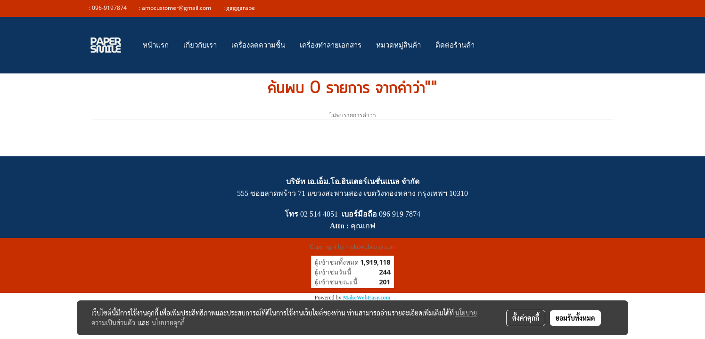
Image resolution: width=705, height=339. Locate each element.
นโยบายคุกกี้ (168, 322)
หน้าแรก (156, 44)
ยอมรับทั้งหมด (575, 318)
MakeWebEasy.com (367, 297)
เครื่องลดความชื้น (258, 44)
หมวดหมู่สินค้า (398, 44)
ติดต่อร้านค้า (455, 44)
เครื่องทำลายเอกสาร (330, 44)
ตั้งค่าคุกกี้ (525, 318)
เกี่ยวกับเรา (200, 44)
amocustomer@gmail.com (178, 8)
